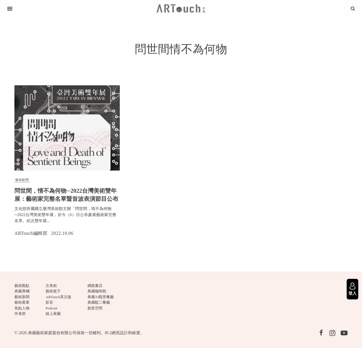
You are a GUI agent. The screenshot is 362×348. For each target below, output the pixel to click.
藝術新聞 (22, 179)
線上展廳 (53, 313)
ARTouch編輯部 (30, 233)
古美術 (51, 285)
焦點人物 (21, 308)
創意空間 (94, 308)
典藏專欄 (21, 291)
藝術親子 (53, 291)
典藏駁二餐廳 (98, 302)
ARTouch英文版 (58, 297)
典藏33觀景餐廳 (100, 297)
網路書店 (94, 285)
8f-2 (108, 332)
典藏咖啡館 (96, 291)
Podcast (51, 308)
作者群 (20, 313)
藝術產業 (21, 302)
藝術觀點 (21, 285)
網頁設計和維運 (126, 332)
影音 (49, 302)
